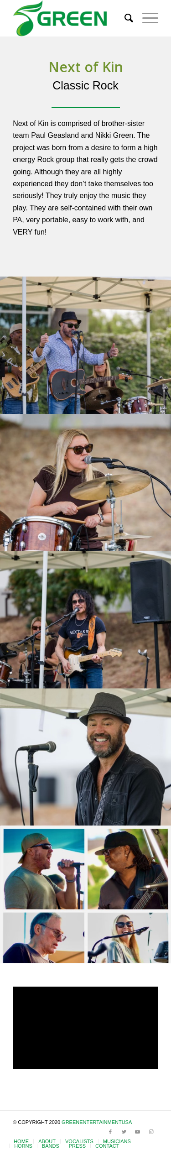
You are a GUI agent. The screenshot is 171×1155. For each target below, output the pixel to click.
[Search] (124, 18)
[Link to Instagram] (151, 1132)
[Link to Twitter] (124, 1132)
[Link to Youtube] (138, 1132)
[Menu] (145, 18)
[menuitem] (124, 18)
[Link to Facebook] (110, 1132)
